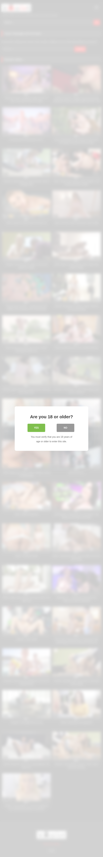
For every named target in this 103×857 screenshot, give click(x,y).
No (65, 428)
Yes (36, 428)
